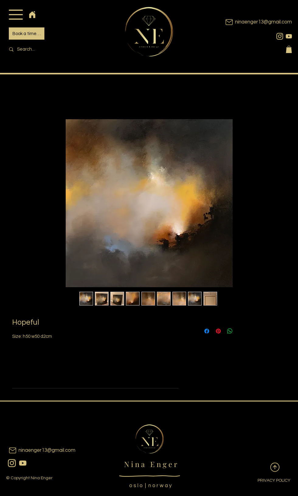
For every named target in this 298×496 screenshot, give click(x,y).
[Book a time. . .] (26, 33)
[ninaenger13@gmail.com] (249, 22)
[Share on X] (241, 331)
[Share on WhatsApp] (230, 331)
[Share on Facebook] (206, 331)
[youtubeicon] (289, 36)
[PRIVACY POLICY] (269, 481)
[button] (16, 14)
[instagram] (279, 36)
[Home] (32, 14)
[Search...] (47, 49)
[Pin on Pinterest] (218, 331)
